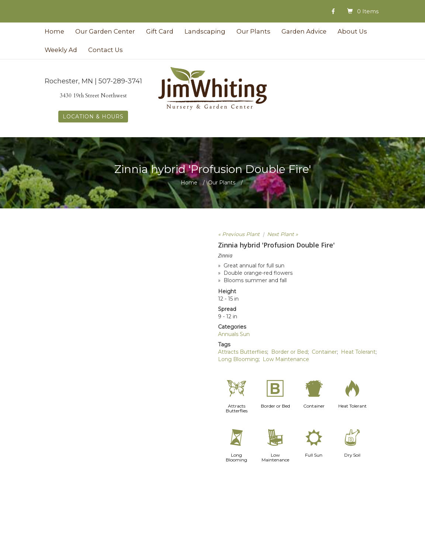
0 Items (368, 11)
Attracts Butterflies (242, 352)
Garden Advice (303, 31)
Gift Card (159, 31)
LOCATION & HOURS (93, 116)
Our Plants (253, 31)
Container (324, 352)
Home (54, 31)
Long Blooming (238, 359)
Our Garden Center (105, 31)
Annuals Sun (234, 334)
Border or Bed (289, 352)
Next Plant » (282, 234)
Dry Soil (352, 455)
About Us (352, 31)
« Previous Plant (239, 234)
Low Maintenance (286, 359)
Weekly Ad (61, 49)
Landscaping (204, 31)
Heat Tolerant (358, 352)
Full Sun (313, 455)
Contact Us (105, 49)
